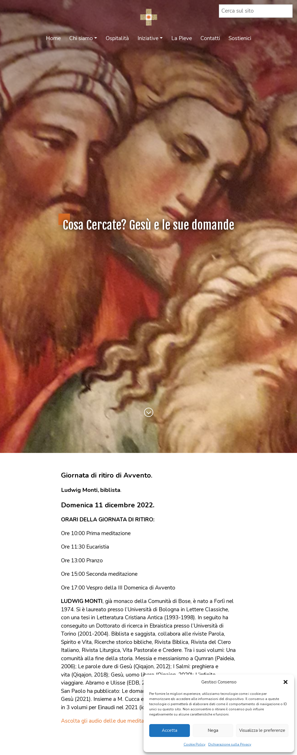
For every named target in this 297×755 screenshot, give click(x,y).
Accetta (169, 730)
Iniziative (147, 38)
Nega (213, 730)
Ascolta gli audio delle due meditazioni (108, 721)
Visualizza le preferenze (262, 730)
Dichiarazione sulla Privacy (229, 744)
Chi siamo (81, 38)
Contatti (210, 38)
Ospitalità (117, 38)
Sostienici (240, 38)
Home (53, 38)
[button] (285, 682)
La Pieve (181, 38)
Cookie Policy (194, 744)
